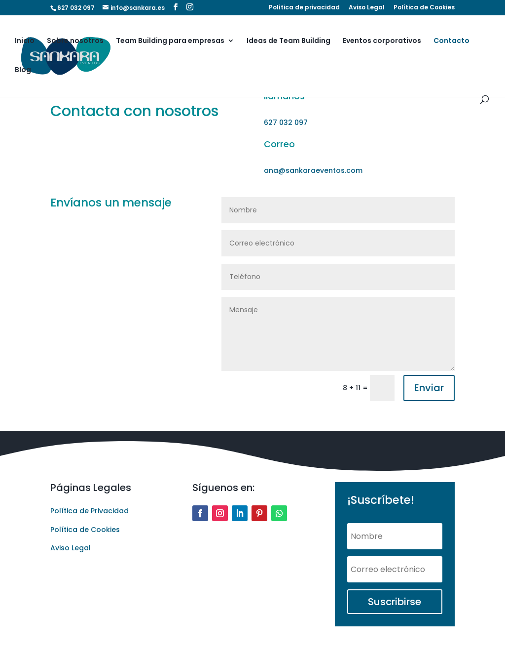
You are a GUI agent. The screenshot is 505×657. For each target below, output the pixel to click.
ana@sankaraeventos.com (313, 170)
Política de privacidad (304, 7)
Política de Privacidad (89, 511)
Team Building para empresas (170, 41)
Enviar (429, 388)
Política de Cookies (424, 7)
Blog (23, 70)
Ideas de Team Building (288, 41)
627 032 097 (76, 7)
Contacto (451, 41)
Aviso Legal (367, 7)
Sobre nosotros (75, 41)
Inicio (25, 41)
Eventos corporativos (382, 41)
